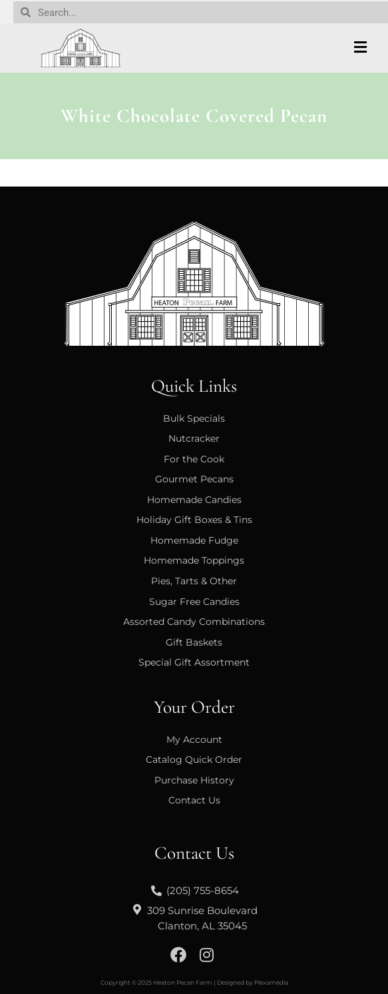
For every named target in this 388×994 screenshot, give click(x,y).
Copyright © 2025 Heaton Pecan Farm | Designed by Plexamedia (194, 982)
